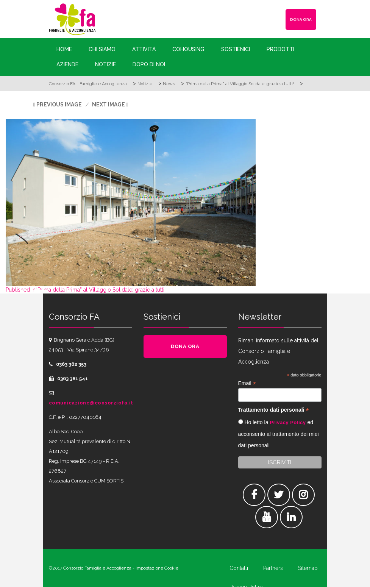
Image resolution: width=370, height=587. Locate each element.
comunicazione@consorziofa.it (91, 403)
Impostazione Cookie (157, 568)
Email (247, 383)
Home (64, 49)
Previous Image (59, 104)
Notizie (105, 64)
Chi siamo (102, 49)
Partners (273, 568)
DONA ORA (301, 19)
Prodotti (280, 49)
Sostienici (235, 49)
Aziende (67, 64)
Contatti (238, 568)
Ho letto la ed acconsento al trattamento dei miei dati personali (278, 433)
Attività (144, 49)
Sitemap (308, 568)
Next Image (108, 104)
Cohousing (188, 49)
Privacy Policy (288, 422)
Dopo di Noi (149, 64)
